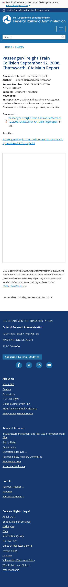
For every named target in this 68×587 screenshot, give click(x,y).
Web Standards (11, 569)
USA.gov (7, 555)
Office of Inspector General (17, 545)
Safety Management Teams (18, 413)
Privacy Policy (10, 550)
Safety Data (9, 442)
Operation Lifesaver (15, 451)
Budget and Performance (16, 521)
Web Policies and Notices (16, 565)
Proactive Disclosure (14, 466)
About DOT (9, 516)
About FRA (8, 384)
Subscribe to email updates (22, 357)
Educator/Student (14, 496)
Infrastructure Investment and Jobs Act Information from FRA (34, 435)
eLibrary (19, 46)
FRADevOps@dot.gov (15, 285)
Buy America (9, 447)
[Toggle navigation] (60, 29)
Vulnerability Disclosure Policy (19, 560)
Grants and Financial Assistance (20, 408)
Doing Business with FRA (16, 403)
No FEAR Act (10, 541)
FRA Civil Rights (11, 398)
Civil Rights (8, 526)
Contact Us (9, 394)
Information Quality (13, 536)
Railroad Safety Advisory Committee (22, 456)
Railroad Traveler (13, 486)
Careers (7, 389)
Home (8, 46)
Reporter (7, 491)
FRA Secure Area (12, 461)
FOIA (5, 531)
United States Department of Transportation (28, 10)
